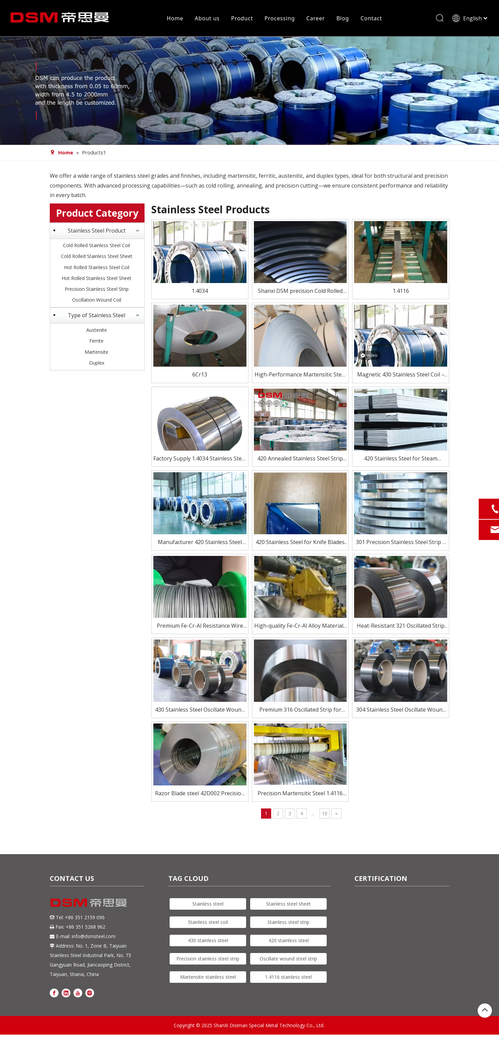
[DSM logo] (89, 903)
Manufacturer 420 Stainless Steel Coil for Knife (200, 543)
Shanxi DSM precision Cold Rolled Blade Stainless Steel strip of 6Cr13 (300, 292)
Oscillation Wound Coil (96, 301)
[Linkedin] (66, 993)
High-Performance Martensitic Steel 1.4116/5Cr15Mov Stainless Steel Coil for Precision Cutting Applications (300, 376)
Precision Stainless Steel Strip (97, 290)
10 (324, 814)
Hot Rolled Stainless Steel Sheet (96, 279)
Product (242, 18)
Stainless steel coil (208, 923)
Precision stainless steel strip (207, 959)
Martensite (96, 352)
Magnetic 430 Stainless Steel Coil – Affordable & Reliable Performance (400, 376)
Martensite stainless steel (208, 978)
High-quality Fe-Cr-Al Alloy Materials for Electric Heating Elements (300, 627)
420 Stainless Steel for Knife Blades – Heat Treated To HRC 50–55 (300, 543)
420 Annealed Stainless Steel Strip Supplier (300, 460)
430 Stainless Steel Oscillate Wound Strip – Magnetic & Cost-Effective (199, 711)
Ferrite (96, 342)
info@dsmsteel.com (93, 937)
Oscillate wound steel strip (288, 959)
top (485, 1010)
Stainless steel (207, 905)
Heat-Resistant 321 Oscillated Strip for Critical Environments (400, 627)
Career (315, 18)
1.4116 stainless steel (288, 978)
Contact (371, 18)
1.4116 (401, 292)
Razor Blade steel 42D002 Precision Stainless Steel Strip (199, 795)
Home (175, 18)
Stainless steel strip (288, 923)
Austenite (96, 331)
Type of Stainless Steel (96, 316)
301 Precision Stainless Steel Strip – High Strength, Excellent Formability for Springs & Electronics (400, 543)
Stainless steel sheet (288, 905)
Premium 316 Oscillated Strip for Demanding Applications (300, 711)
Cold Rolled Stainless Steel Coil (96, 246)
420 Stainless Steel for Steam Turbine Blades (400, 460)
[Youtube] (77, 993)
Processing (279, 18)
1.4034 (200, 292)
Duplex (96, 364)
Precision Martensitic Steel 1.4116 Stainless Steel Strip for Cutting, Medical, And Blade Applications (300, 795)
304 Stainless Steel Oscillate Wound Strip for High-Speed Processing (401, 711)
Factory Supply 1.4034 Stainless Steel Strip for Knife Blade (199, 460)
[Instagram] (89, 993)
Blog (342, 18)
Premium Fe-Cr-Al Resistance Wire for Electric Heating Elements (200, 627)
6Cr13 (199, 375)
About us (207, 18)
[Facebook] (54, 993)
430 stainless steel (208, 941)
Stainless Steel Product (97, 231)
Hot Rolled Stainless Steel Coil (96, 268)
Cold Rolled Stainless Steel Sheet (96, 257)
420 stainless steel (288, 941)
